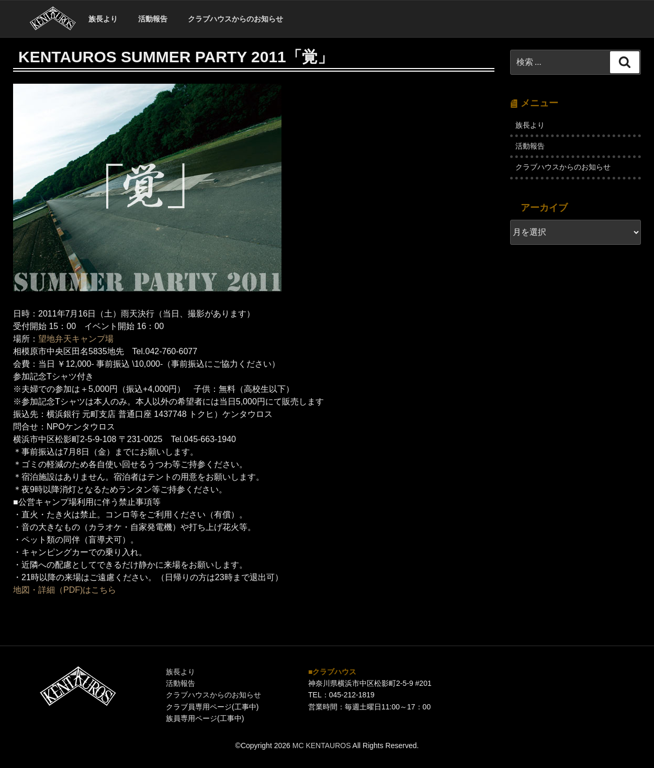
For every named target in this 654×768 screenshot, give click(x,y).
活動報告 (152, 19)
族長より (103, 19)
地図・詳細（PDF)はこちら (64, 589)
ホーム (52, 19)
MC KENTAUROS (321, 745)
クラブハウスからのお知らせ (235, 19)
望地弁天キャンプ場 (76, 338)
